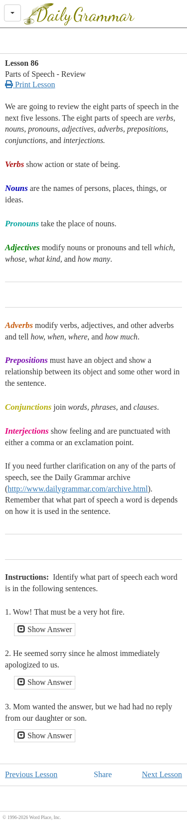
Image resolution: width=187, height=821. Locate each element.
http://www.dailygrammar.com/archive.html (77, 489)
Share (103, 774)
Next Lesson (162, 774)
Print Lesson (30, 84)
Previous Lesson (31, 774)
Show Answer (44, 629)
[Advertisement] (94, 40)
